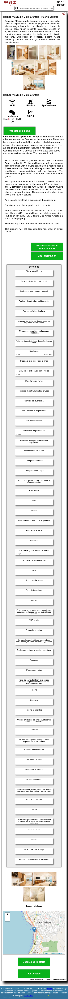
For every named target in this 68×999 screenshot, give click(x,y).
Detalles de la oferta (34, 962)
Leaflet (46, 953)
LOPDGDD (28, 996)
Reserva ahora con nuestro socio (47, 247)
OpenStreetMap (58, 953)
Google (50, 989)
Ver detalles (34, 973)
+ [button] (7, 915)
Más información (47, 256)
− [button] (7, 919)
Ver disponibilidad (19, 131)
